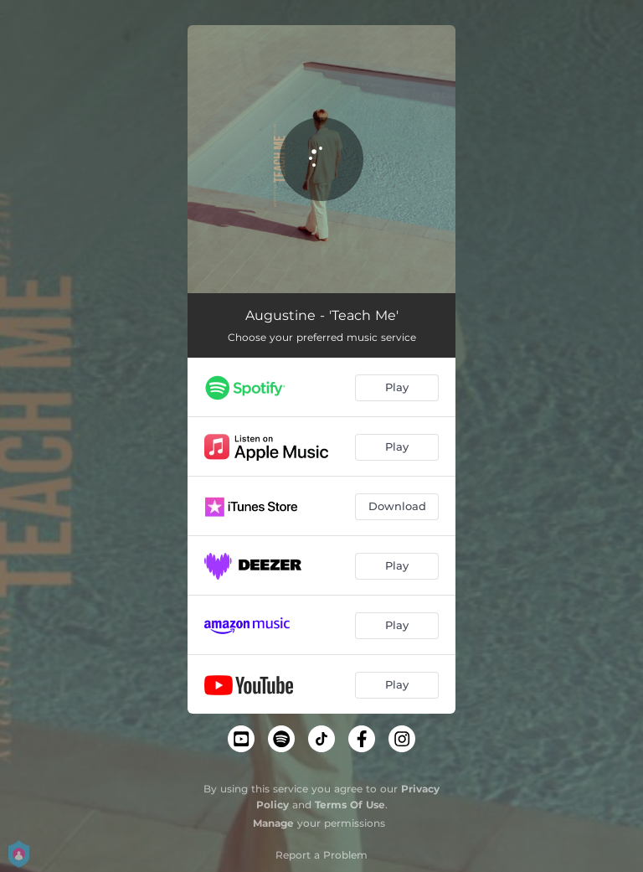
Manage (273, 823)
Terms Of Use (350, 804)
